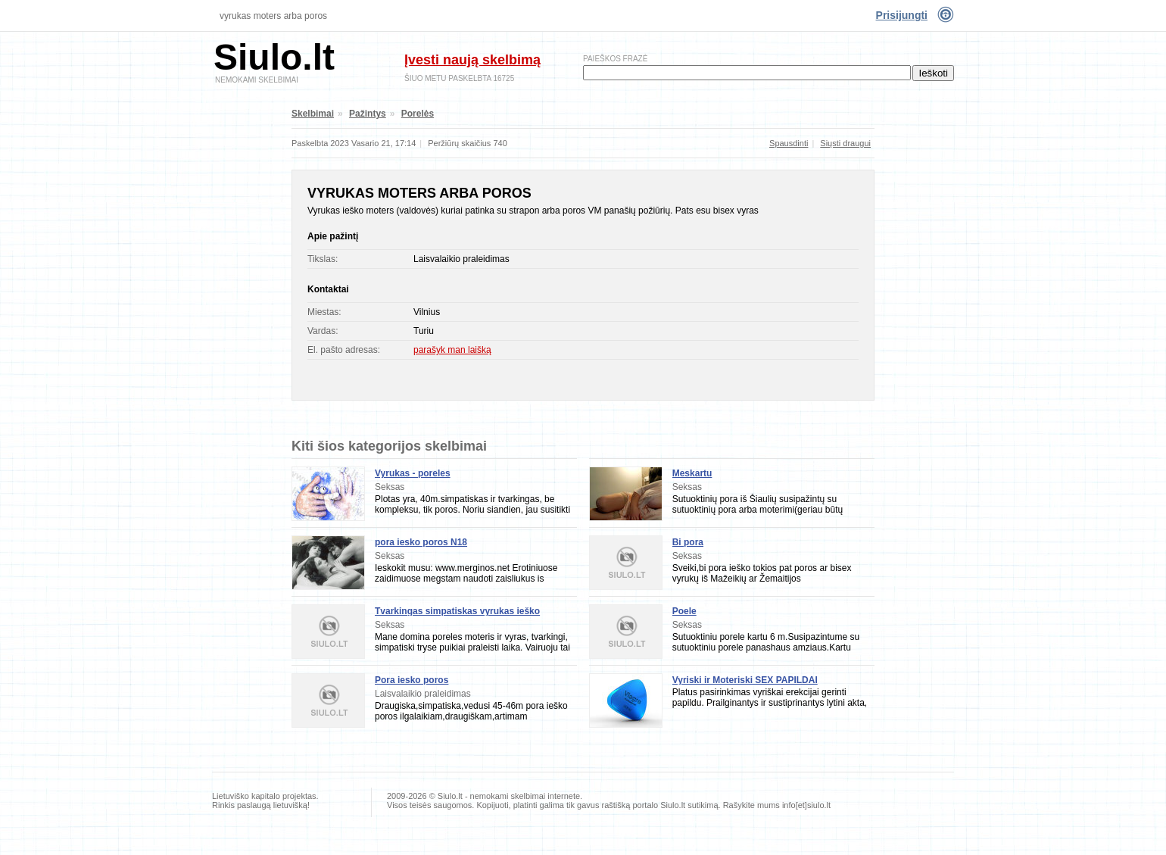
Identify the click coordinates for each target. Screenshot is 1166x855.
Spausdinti (788, 143)
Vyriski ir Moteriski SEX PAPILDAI (745, 680)
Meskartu (692, 473)
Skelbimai (313, 113)
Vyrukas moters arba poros (273, 16)
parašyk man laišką (452, 350)
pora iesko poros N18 (421, 542)
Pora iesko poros (411, 680)
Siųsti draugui (845, 143)
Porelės (417, 113)
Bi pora (687, 542)
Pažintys (367, 113)
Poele (684, 611)
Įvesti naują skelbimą (472, 59)
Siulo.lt (274, 57)
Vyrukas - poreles (412, 473)
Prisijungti (902, 15)
